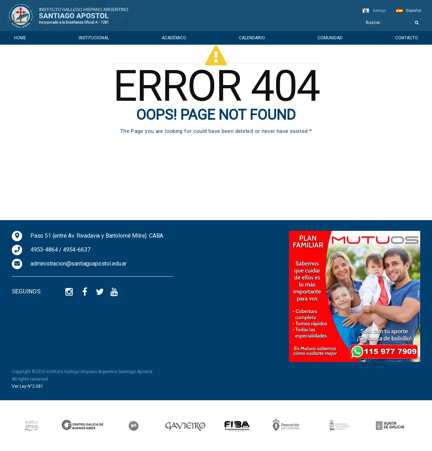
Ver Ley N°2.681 (27, 386)
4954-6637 (76, 249)
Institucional (94, 37)
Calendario (252, 37)
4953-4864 (44, 249)
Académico (174, 37)
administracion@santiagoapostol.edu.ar (78, 263)
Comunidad (330, 37)
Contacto (406, 37)
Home (20, 37)
